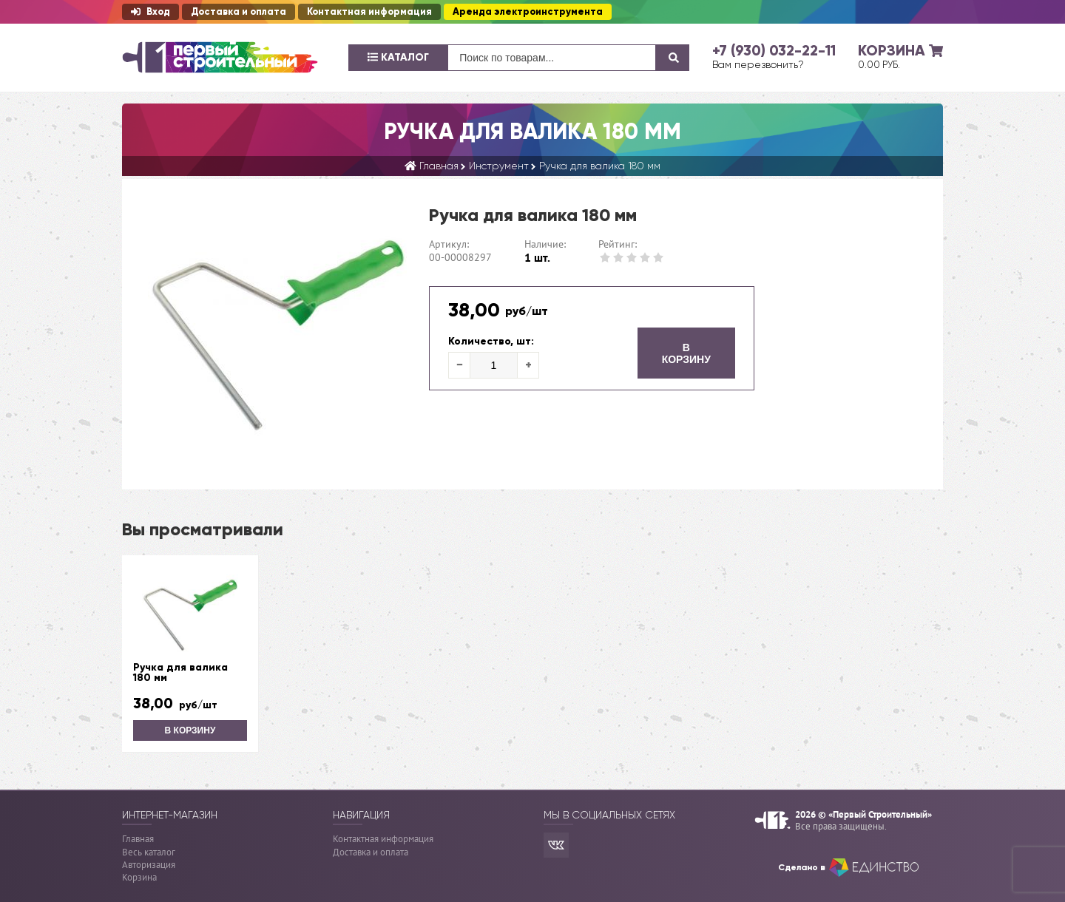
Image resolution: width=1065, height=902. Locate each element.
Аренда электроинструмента (528, 12)
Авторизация (148, 864)
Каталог (398, 57)
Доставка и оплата (238, 12)
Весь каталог (148, 852)
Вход (150, 12)
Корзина (139, 877)
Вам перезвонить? (758, 64)
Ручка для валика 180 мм (180, 672)
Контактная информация (369, 12)
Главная (138, 839)
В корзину (686, 353)
